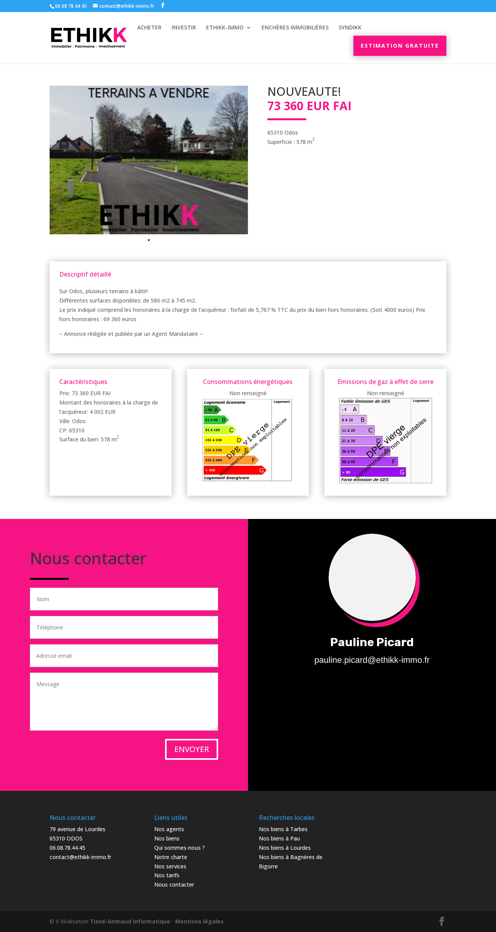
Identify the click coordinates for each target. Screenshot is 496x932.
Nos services (170, 866)
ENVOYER (191, 749)
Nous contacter (174, 884)
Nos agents (169, 829)
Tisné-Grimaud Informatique (130, 921)
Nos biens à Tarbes (283, 829)
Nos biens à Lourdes (285, 847)
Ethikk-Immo (225, 28)
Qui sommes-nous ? (179, 847)
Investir (184, 28)
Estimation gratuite (400, 45)
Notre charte (170, 857)
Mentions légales (199, 921)
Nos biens (166, 838)
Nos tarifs (166, 875)
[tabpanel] (149, 160)
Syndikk (350, 28)
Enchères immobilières (295, 28)
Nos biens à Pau (279, 838)
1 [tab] (149, 240)
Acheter (149, 28)
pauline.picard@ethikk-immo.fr (371, 660)
